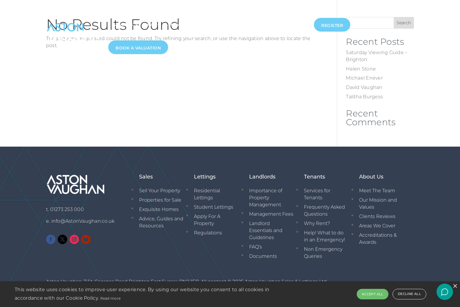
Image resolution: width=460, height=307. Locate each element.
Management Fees (271, 214)
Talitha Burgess (364, 97)
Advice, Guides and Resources (161, 222)
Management (209, 24)
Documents (263, 256)
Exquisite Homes (159, 209)
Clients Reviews (377, 216)
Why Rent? (317, 223)
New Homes (248, 24)
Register (332, 25)
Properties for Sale (160, 200)
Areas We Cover (377, 226)
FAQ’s (255, 247)
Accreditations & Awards (378, 238)
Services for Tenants (317, 194)
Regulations (208, 233)
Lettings (174, 24)
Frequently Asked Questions (324, 210)
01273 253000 (293, 24)
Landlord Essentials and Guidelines (266, 230)
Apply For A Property (207, 220)
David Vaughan (364, 87)
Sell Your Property (159, 190)
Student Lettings (213, 207)
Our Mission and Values (378, 203)
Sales (149, 24)
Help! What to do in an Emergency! (324, 236)
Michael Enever (364, 78)
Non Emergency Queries (323, 252)
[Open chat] (445, 292)
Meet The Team (377, 190)
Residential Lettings (207, 194)
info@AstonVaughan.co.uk (83, 221)
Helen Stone (361, 69)
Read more (110, 298)
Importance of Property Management (265, 197)
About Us (123, 24)
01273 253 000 (67, 209)
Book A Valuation (138, 48)
